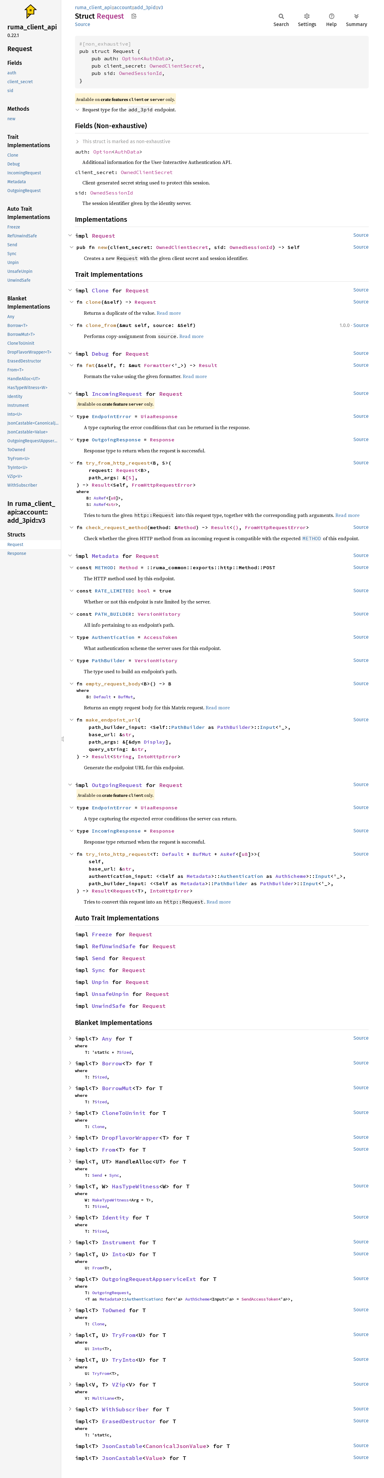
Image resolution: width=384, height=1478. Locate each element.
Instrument (119, 1242)
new (102, 247)
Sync (98, 970)
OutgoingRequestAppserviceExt (149, 1279)
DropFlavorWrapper (130, 1137)
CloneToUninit (124, 1112)
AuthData (156, 58)
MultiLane (103, 1398)
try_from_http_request (118, 463)
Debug (100, 353)
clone (93, 302)
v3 (160, 7)
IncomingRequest (117, 393)
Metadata (105, 555)
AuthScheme (290, 876)
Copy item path (134, 16)
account (123, 7)
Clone (100, 290)
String (122, 756)
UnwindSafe (108, 1005)
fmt (90, 365)
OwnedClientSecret (176, 66)
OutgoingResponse (116, 439)
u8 (113, 498)
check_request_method (116, 527)
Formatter (157, 365)
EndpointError (112, 416)
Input (267, 727)
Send (98, 958)
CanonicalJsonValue (176, 1446)
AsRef (100, 498)
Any (107, 1038)
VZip (118, 1384)
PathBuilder (108, 660)
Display (154, 742)
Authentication (113, 637)
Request (103, 235)
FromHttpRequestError (162, 485)
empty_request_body (113, 684)
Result (208, 365)
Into (118, 1254)
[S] (130, 477)
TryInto (124, 1359)
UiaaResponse (159, 416)
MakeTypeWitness (110, 1200)
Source (82, 24)
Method (186, 527)
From (108, 1149)
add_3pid (145, 7)
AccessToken (160, 637)
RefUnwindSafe (114, 946)
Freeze (102, 934)
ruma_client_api (93, 7)
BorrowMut (117, 1088)
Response (162, 439)
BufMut (125, 697)
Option (131, 58)
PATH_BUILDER (113, 614)
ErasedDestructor (129, 1421)
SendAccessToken (259, 1299)
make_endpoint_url (112, 720)
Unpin (100, 982)
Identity (115, 1217)
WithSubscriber (125, 1409)
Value (154, 1457)
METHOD (104, 567)
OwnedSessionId (140, 73)
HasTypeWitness (135, 1186)
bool (144, 591)
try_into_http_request (118, 854)
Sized (125, 1052)
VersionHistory (159, 614)
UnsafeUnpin (110, 993)
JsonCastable (122, 1446)
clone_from (101, 325)
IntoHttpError (157, 756)
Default (102, 697)
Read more (169, 313)
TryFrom (124, 1335)
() (236, 527)
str (112, 504)
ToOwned (113, 1310)
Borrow (112, 1063)
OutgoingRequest (117, 785)
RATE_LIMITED (113, 591)
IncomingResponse (116, 831)
